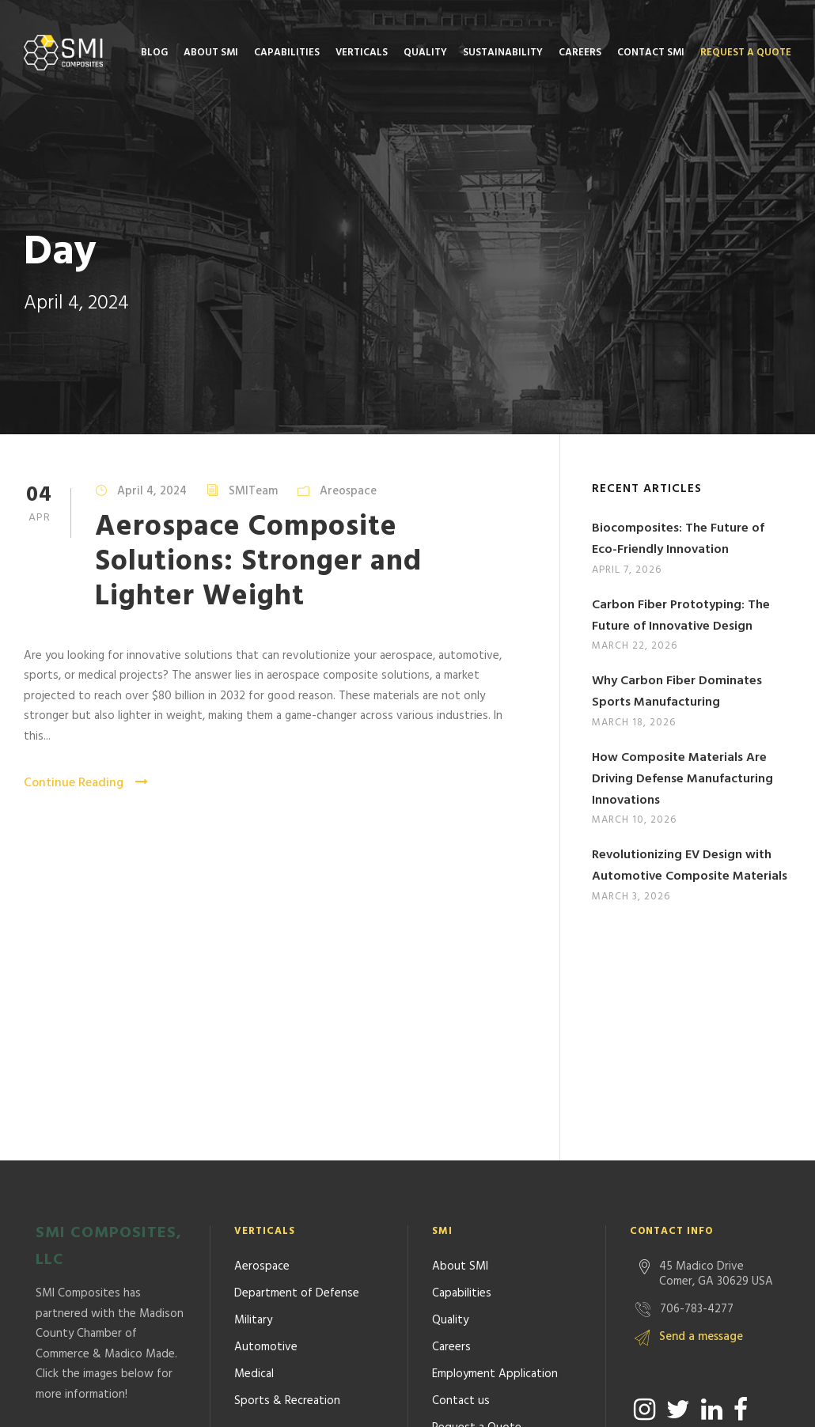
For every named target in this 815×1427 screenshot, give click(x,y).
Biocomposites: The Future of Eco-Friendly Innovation (678, 539)
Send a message (701, 1124)
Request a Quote (745, 52)
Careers (580, 52)
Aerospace (262, 1054)
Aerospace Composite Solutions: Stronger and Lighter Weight (258, 562)
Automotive (266, 1135)
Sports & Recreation (287, 1188)
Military (253, 1108)
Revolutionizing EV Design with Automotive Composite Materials (689, 866)
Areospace (348, 491)
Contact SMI (650, 52)
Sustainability (503, 52)
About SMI (211, 52)
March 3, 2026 (631, 896)
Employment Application (495, 1162)
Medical (254, 1162)
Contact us (461, 1188)
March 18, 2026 (634, 722)
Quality (425, 52)
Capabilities (287, 52)
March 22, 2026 (634, 646)
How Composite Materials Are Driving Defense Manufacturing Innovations (682, 779)
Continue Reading (86, 783)
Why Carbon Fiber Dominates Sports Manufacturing (677, 692)
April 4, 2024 (152, 491)
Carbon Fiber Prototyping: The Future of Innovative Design (681, 616)
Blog (154, 52)
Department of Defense (296, 1081)
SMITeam (253, 491)
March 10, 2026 (634, 820)
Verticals (361, 52)
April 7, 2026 (626, 570)
